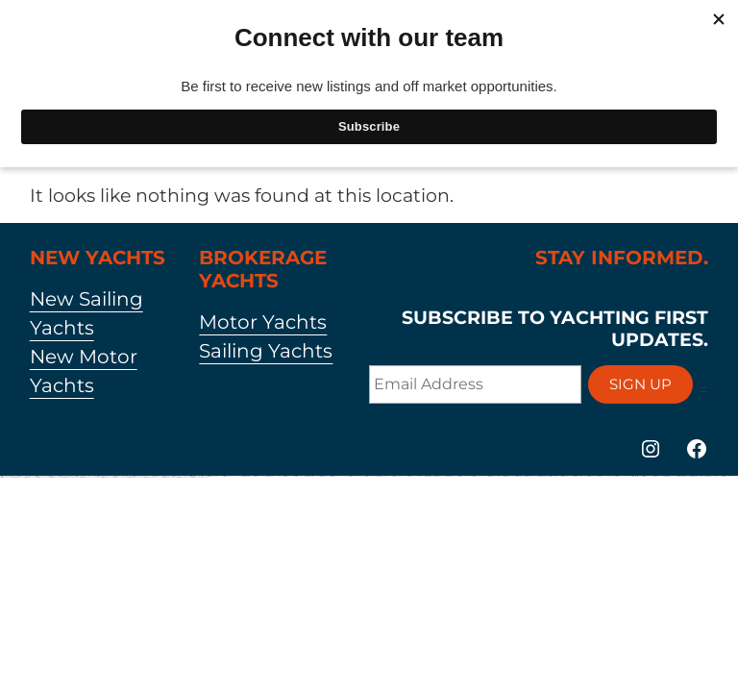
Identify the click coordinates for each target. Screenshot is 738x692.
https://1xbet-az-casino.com (43, 477)
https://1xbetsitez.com (429, 476)
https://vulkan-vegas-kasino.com (416, 476)
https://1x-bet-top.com (520, 476)
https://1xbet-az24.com (440, 476)
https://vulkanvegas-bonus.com (606, 476)
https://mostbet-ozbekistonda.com (71, 477)
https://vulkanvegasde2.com (623, 476)
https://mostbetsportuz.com (683, 476)
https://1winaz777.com (647, 476)
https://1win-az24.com (288, 476)
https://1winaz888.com (371, 476)
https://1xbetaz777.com (567, 476)
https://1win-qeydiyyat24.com (479, 476)
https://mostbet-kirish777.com (312, 476)
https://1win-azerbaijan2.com (729, 476)
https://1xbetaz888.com (6, 477)
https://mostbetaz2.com (18, 477)
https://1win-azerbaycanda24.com (232, 476)
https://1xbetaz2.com (658, 476)
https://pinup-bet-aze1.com (465, 476)
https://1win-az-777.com (300, 476)
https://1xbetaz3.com (592, 476)
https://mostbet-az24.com (56, 477)
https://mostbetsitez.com (636, 476)
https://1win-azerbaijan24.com (399, 476)
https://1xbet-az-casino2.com (184, 477)
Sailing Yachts (265, 350)
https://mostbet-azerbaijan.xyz (384, 476)
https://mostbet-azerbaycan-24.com (152, 477)
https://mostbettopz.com (248, 476)
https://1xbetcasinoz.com (555, 476)
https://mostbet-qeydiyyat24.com (274, 476)
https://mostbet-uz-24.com (509, 476)
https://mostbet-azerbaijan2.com (713, 476)
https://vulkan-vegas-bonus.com (200, 477)
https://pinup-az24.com (260, 476)
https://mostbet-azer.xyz (106, 477)
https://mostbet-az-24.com (452, 476)
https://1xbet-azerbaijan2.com (215, 476)
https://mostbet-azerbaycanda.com (339, 476)
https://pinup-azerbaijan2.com (357, 476)
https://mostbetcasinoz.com (531, 476)
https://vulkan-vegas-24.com (120, 477)
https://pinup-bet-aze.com (580, 476)
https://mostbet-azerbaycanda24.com (90, 477)
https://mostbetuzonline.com (169, 477)
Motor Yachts (263, 322)
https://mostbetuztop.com (30, 477)
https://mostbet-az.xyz (324, 476)
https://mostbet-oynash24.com (135, 477)
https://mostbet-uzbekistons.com (697, 476)
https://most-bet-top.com (543, 476)
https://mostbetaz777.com (670, 476)
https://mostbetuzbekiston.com (495, 476)
